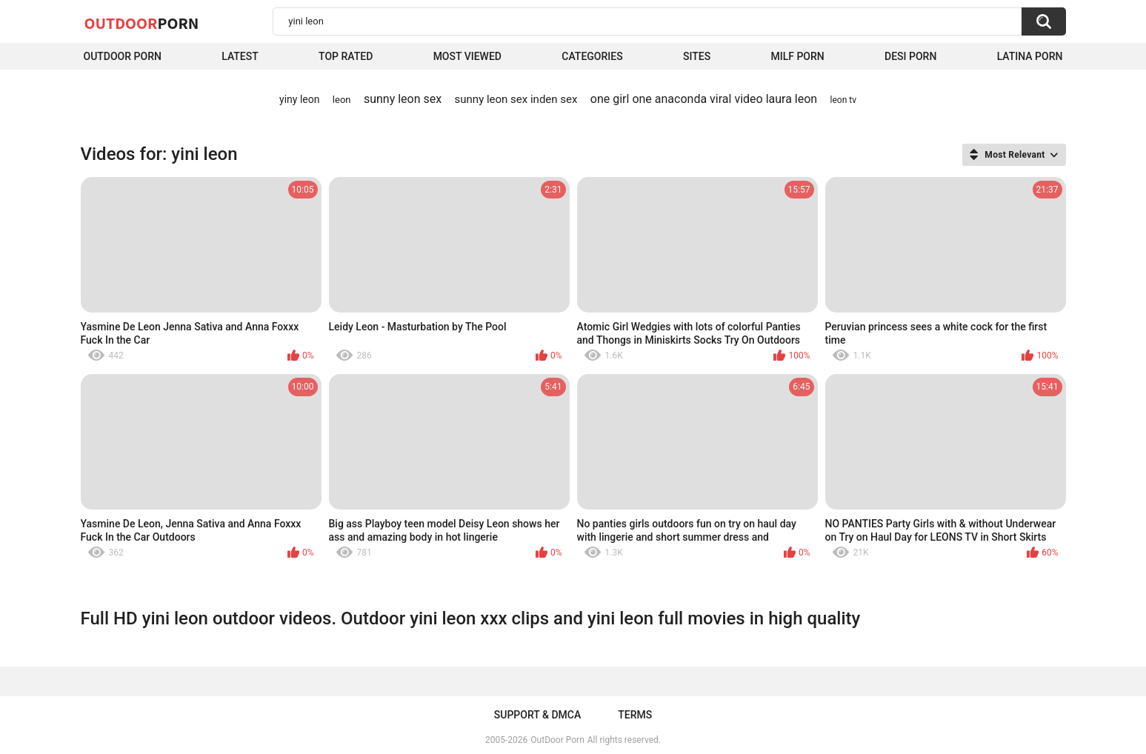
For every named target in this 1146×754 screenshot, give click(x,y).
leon (342, 99)
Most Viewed (467, 56)
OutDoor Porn (557, 740)
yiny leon (299, 99)
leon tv (843, 100)
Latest (240, 56)
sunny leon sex (403, 99)
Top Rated (346, 56)
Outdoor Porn (122, 56)
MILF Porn (797, 56)
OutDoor (141, 23)
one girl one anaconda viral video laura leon (703, 99)
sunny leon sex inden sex (516, 99)
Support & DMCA (537, 715)
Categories (592, 56)
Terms (635, 715)
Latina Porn (1030, 56)
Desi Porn (910, 56)
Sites (696, 56)
